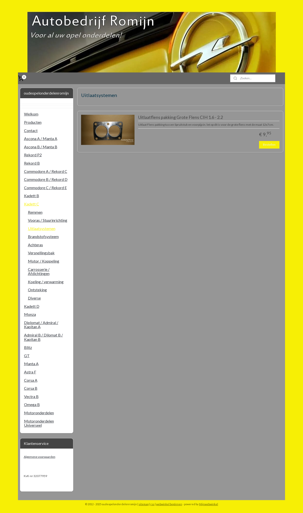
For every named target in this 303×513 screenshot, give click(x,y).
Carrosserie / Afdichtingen (39, 271)
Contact (31, 130)
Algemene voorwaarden (39, 457)
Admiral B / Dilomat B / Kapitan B (43, 337)
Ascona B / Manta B (40, 146)
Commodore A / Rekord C (45, 171)
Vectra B (31, 396)
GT (27, 355)
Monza (30, 314)
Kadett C (31, 204)
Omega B (32, 404)
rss (152, 504)
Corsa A (30, 380)
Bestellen (269, 144)
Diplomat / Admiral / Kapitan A (41, 324)
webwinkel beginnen (169, 504)
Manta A (31, 363)
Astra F (30, 372)
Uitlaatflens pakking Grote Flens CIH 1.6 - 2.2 (180, 117)
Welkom (31, 114)
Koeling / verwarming (46, 281)
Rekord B (32, 163)
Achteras (35, 244)
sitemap (144, 504)
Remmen (35, 212)
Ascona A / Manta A (40, 138)
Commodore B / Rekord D (45, 179)
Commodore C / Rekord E (45, 187)
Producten (33, 122)
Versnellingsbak (41, 252)
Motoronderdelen (39, 412)
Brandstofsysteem (43, 236)
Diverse (34, 298)
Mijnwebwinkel (208, 504)
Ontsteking (37, 289)
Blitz (28, 347)
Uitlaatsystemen (41, 228)
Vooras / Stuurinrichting (47, 220)
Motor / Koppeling (43, 261)
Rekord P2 (33, 154)
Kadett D (31, 306)
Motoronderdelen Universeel (39, 423)
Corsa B (30, 388)
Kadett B (31, 195)
